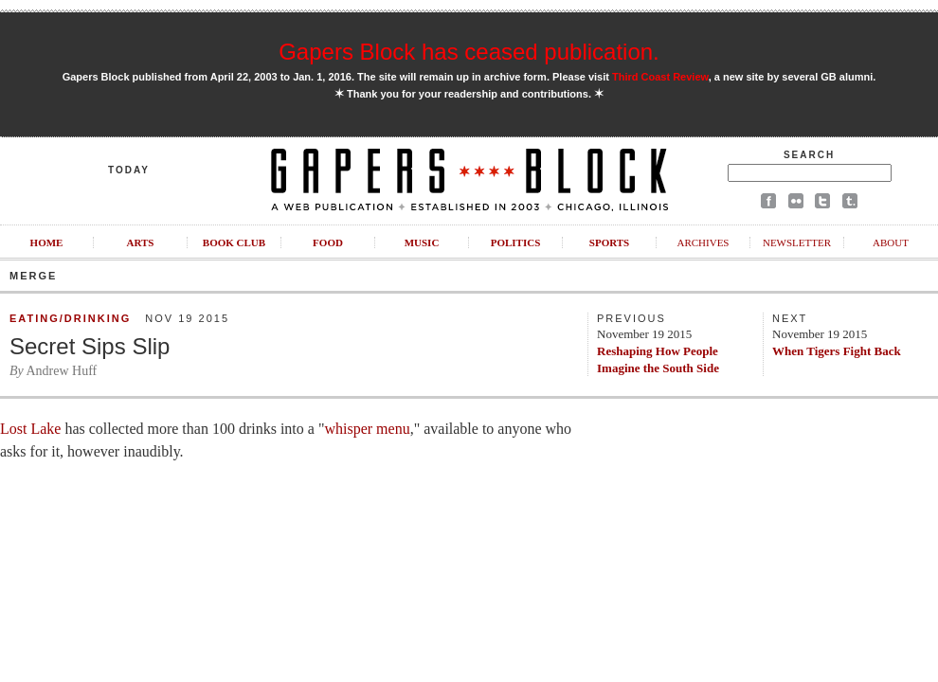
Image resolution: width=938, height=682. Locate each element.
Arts (140, 242)
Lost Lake (30, 429)
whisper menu (366, 429)
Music (422, 242)
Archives (702, 242)
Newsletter (797, 242)
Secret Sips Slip (89, 346)
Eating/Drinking (70, 318)
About (891, 242)
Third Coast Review (660, 76)
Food (328, 242)
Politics (516, 242)
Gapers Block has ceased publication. (469, 51)
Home (46, 242)
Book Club (234, 242)
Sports (609, 242)
